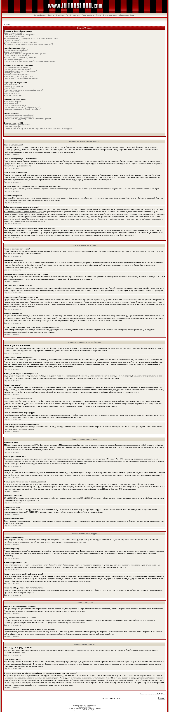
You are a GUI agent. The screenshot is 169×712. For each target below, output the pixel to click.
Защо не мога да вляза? (13, 33)
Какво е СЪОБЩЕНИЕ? (12, 92)
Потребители (60, 15)
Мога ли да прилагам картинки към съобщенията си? (23, 90)
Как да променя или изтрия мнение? (17, 69)
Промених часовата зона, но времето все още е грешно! (25, 54)
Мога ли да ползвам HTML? (14, 86)
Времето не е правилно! (13, 52)
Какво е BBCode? (10, 84)
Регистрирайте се (88, 15)
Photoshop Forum (92, 710)
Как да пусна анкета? (12, 73)
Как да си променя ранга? (13, 59)
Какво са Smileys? (10, 88)
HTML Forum (97, 708)
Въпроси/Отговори (40, 15)
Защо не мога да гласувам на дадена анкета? (21, 78)
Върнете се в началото (12, 154)
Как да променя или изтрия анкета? (17, 75)
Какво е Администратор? (13, 102)
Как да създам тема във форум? (16, 67)
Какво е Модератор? (11, 103)
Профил (98, 15)
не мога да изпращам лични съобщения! (19, 115)
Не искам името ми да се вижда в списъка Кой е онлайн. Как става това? (31, 38)
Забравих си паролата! (12, 40)
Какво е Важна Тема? (12, 94)
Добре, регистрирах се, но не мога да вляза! (20, 42)
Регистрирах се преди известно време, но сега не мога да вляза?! (28, 44)
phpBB (81, 705)
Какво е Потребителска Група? (15, 105)
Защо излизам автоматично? (14, 37)
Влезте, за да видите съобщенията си (116, 15)
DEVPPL (91, 708)
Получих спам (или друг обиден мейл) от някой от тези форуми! (27, 119)
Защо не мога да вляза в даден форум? (18, 76)
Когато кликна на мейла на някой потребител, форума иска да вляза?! (30, 61)
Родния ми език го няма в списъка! (17, 56)
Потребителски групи (73, 15)
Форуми (7, 24)
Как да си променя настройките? (16, 50)
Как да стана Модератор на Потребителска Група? (22, 109)
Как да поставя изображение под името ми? (20, 57)
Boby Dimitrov (88, 707)
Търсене (51, 15)
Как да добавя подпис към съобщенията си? (20, 71)
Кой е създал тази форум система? (17, 125)
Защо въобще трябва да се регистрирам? (19, 35)
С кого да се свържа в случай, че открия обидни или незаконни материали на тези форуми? (38, 128)
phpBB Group (81, 650)
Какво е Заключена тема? (13, 95)
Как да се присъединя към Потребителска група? (22, 107)
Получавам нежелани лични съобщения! (19, 117)
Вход (132, 15)
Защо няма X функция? (12, 127)
